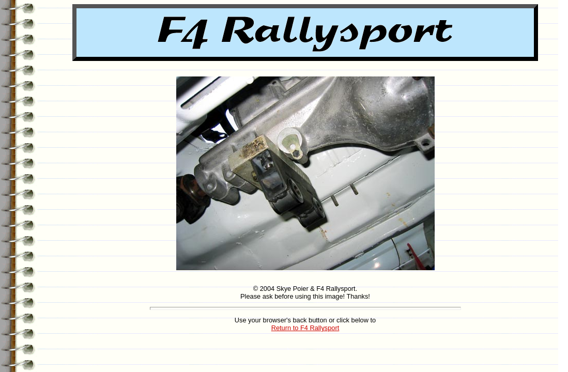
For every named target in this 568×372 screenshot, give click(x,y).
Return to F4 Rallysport (305, 328)
